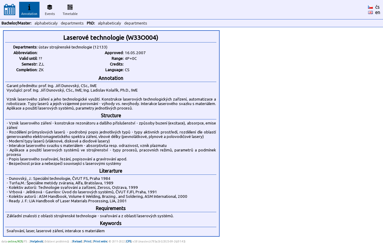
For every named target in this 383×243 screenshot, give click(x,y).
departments (72, 23)
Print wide (100, 241)
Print (87, 241)
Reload (77, 241)
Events (50, 9)
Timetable (70, 9)
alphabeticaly (46, 23)
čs (377, 7)
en (377, 12)
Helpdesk (36, 241)
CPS (128, 241)
